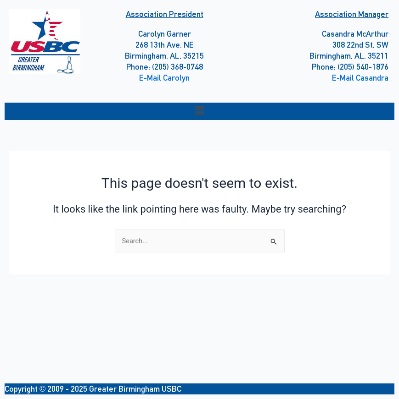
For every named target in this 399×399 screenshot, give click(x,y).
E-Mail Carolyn (164, 77)
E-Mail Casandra (360, 77)
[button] (199, 111)
